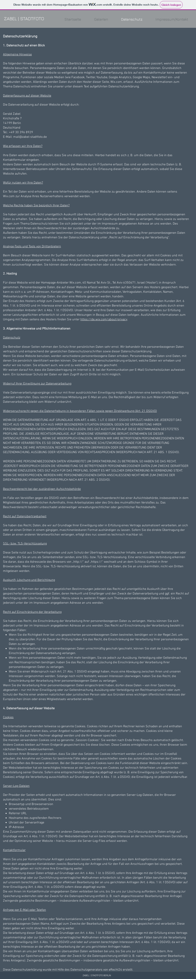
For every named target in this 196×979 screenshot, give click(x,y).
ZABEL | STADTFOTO (24, 18)
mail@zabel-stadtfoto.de (30, 137)
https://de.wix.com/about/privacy (103, 320)
